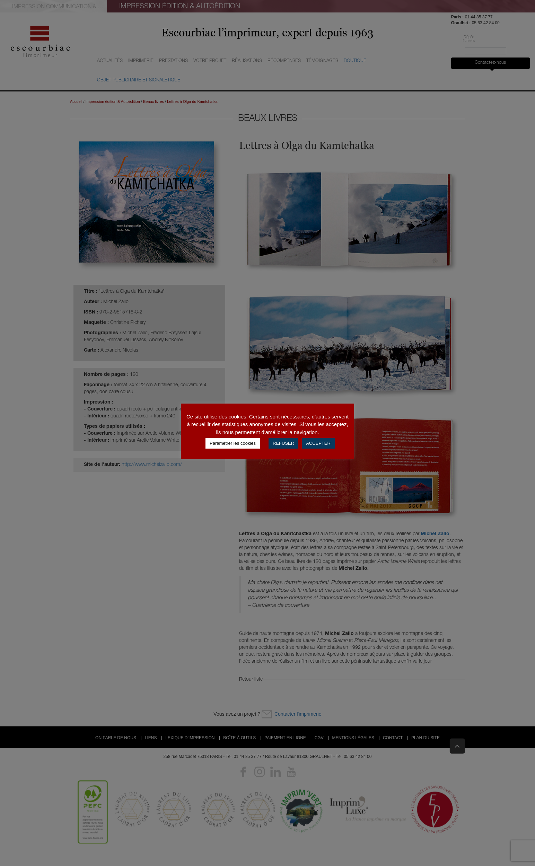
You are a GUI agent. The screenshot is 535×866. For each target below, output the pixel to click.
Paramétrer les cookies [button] (233, 443)
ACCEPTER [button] (318, 443)
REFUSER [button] (283, 443)
